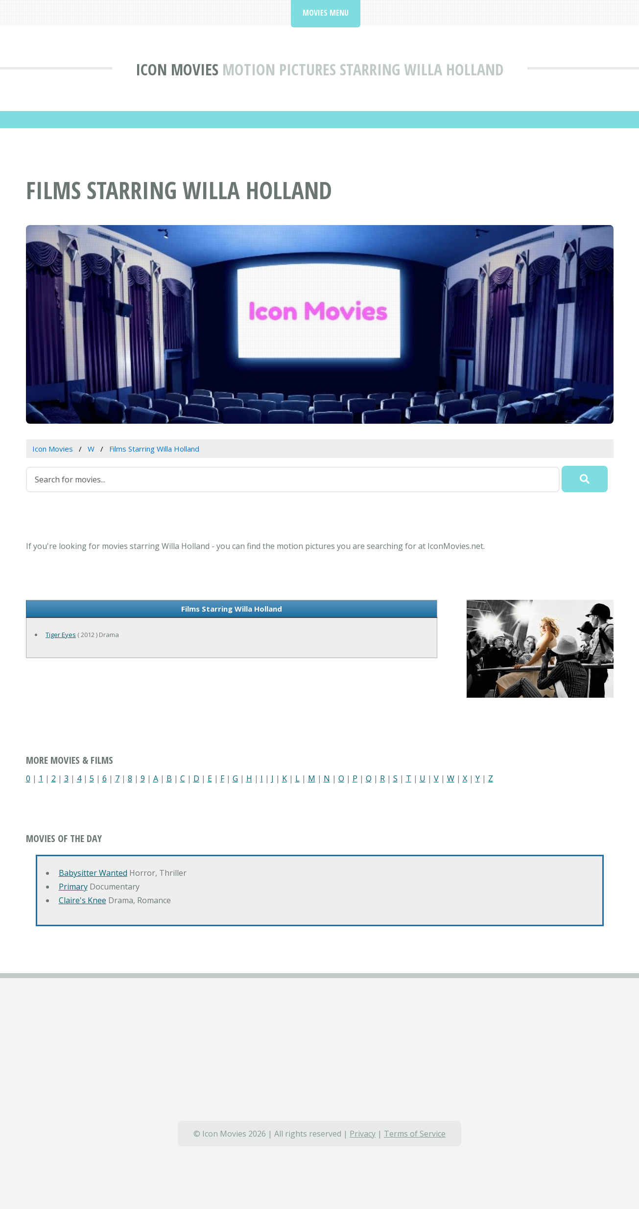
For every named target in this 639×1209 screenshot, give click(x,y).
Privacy (363, 1133)
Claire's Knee (82, 900)
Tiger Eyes (61, 634)
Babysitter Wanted (93, 872)
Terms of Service (415, 1133)
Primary (73, 886)
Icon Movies (177, 69)
